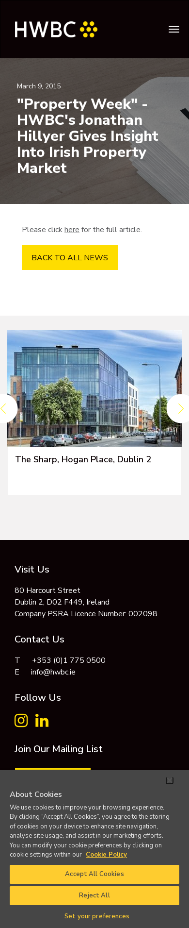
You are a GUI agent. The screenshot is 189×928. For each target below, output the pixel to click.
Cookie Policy (106, 854)
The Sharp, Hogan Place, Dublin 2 (83, 459)
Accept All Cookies (94, 874)
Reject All (94, 895)
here (71, 229)
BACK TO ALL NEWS (70, 258)
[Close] (170, 780)
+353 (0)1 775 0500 (69, 660)
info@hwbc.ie (53, 672)
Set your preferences (96, 916)
